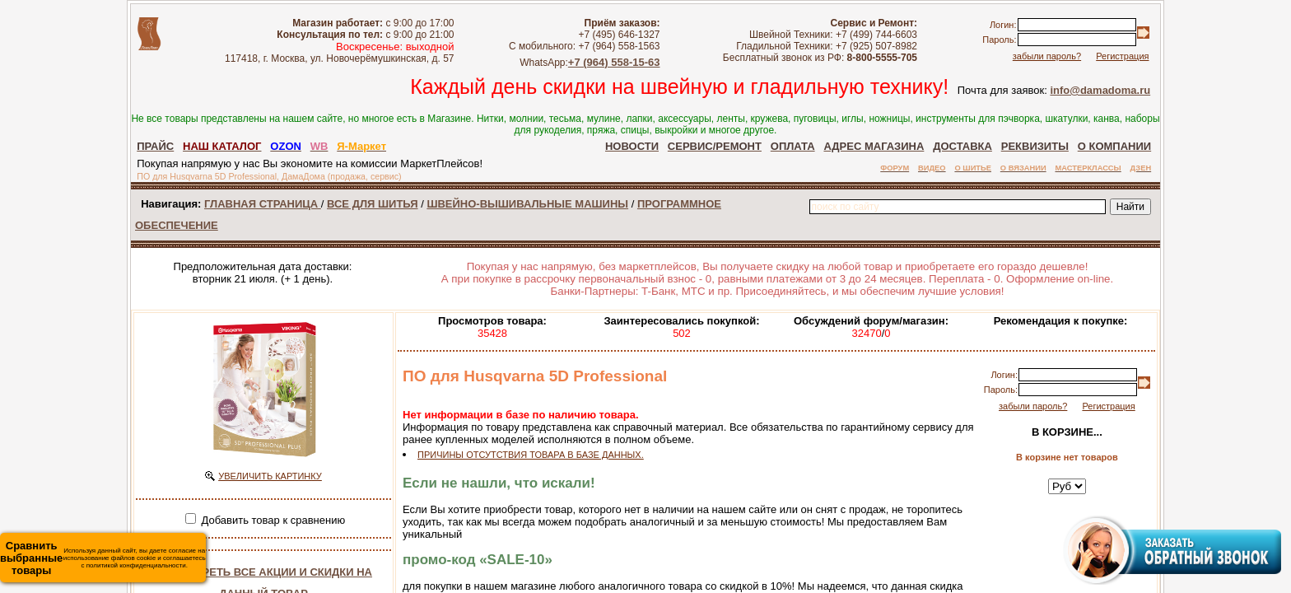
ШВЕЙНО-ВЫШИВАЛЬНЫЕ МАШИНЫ (527, 204)
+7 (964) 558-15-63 (614, 62)
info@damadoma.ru (1100, 90)
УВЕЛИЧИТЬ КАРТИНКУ (270, 476)
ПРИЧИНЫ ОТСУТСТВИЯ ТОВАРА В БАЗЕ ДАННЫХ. (530, 455)
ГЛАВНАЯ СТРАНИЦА (262, 204)
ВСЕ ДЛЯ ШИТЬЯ (372, 204)
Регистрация (1122, 56)
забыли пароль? (1047, 56)
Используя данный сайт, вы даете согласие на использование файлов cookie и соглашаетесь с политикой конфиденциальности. (103, 558)
